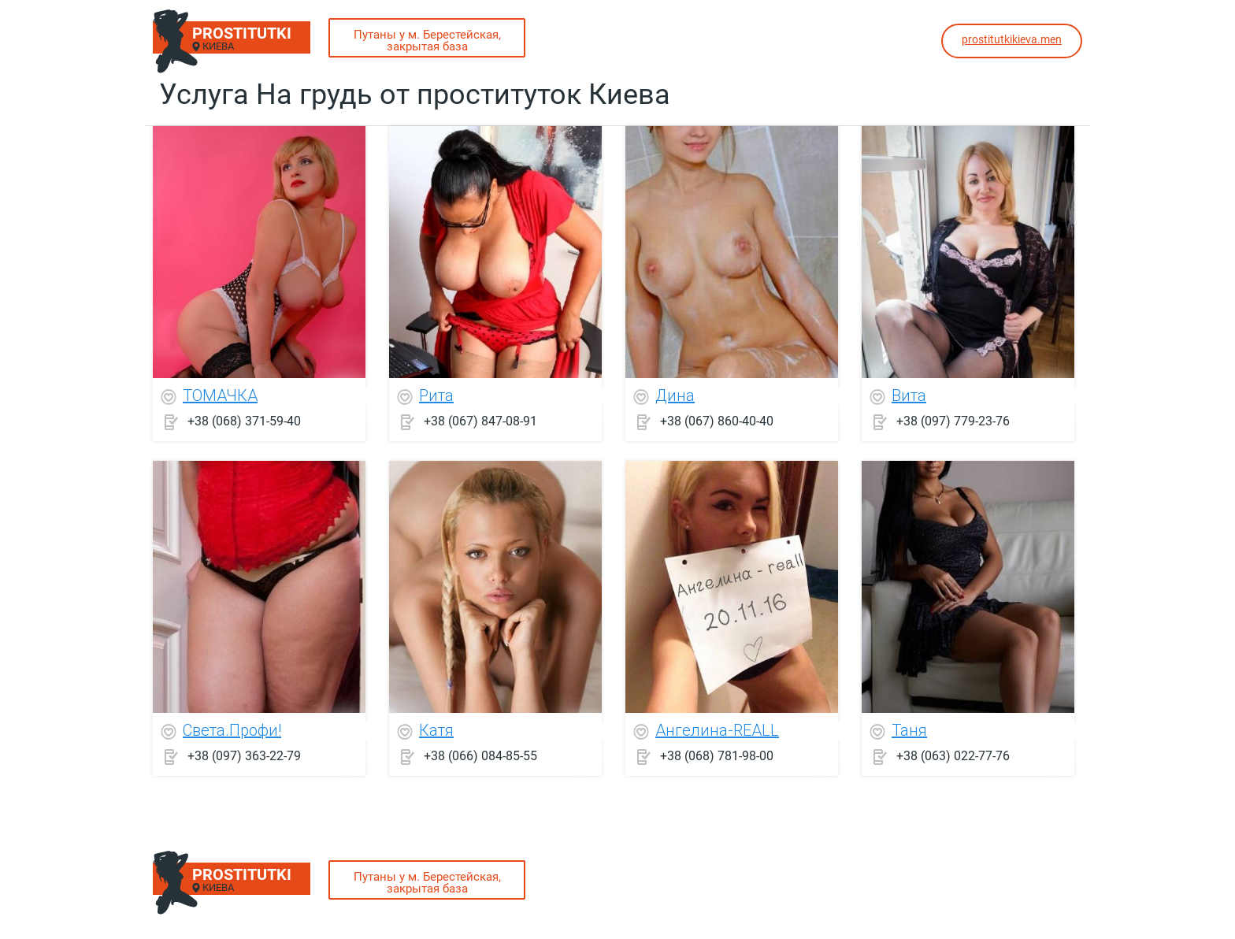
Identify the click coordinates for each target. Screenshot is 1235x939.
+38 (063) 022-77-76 (953, 755)
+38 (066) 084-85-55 (480, 755)
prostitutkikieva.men (1012, 39)
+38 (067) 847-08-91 (480, 421)
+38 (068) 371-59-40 (244, 421)
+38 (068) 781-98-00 (716, 755)
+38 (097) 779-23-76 (953, 421)
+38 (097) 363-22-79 (244, 755)
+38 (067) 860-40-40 (716, 421)
